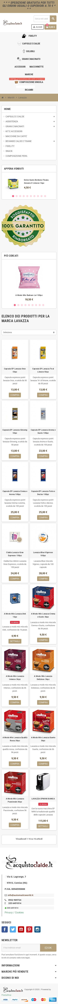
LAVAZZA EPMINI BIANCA (43, 799)
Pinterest (29, 929)
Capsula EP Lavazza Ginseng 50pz (14, 431)
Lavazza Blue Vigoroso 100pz (43, 554)
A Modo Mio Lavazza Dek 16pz (15, 615)
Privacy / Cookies (14, 912)
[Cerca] (45, 18)
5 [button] (27, 196)
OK (48, 947)
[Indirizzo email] (21, 948)
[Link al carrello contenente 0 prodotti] (50, 27)
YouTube (21, 929)
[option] (29, 183)
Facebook (5, 929)
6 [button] (31, 196)
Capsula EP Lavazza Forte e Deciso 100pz (43, 492)
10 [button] (45, 196)
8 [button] (38, 196)
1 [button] (13, 196)
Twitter (13, 929)
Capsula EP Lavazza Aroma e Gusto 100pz (43, 431)
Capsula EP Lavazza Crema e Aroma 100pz (15, 492)
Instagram (37, 929)
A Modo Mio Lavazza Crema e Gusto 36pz (43, 615)
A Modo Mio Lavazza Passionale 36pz (15, 800)
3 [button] (20, 196)
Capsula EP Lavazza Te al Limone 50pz (43, 370)
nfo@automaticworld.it (20, 895)
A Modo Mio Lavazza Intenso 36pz (15, 677)
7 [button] (34, 196)
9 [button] (42, 196)
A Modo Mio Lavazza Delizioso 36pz (43, 677)
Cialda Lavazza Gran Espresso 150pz (15, 554)
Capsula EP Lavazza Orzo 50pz (15, 370)
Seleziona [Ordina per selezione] (7, 332)
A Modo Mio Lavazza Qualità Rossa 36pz (15, 739)
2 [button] (17, 196)
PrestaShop (6, 995)
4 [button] (24, 196)
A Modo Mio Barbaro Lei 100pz (29, 295)
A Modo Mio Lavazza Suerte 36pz (43, 739)
